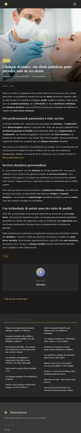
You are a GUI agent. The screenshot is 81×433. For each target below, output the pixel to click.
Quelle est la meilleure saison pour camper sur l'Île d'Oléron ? (20, 385)
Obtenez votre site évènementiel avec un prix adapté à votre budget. (59, 364)
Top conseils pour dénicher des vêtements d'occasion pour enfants (58, 388)
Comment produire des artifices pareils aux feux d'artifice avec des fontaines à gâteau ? (20, 339)
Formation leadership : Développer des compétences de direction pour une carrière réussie (20, 349)
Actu (6, 60)
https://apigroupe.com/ (13, 157)
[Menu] (74, 4)
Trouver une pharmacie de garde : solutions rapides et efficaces (20, 329)
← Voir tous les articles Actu (14, 299)
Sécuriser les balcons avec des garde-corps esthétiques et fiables (58, 348)
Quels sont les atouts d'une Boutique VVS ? (20, 369)
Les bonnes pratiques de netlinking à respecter (21, 377)
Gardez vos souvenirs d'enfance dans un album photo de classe (59, 372)
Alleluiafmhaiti (15, 412)
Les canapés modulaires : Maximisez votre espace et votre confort (59, 339)
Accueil (5, 86)
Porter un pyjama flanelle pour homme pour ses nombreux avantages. (57, 330)
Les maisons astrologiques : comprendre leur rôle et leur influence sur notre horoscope (18, 360)
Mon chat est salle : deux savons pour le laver (60, 380)
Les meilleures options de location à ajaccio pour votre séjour (59, 356)
